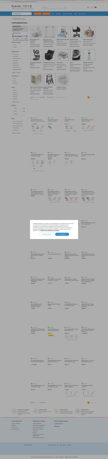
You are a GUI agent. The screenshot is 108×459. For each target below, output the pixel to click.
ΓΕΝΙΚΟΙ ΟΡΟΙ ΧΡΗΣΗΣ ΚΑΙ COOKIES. (49, 230)
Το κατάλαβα (62, 234)
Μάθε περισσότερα (47, 234)
